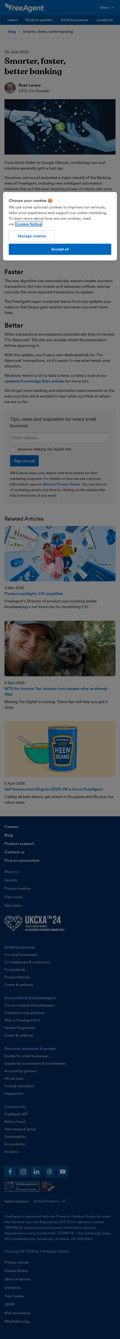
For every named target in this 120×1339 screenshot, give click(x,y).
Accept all (60, 249)
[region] (60, 226)
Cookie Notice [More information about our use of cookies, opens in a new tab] (29, 223)
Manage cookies (32, 236)
